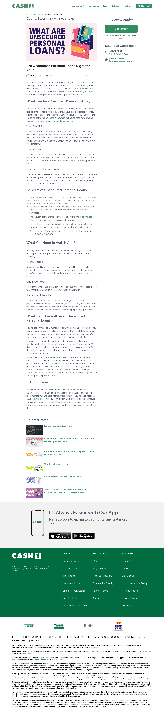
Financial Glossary (102, 576)
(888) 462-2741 (57, 660)
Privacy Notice (130, 590)
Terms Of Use (129, 605)
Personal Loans (71, 561)
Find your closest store (120, 61)
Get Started (121, 28)
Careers (126, 568)
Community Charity (102, 583)
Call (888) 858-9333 (118, 54)
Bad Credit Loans (72, 598)
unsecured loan (36, 399)
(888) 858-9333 (120, 637)
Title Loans (69, 576)
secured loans (56, 270)
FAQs (95, 561)
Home (28, 14)
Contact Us (128, 576)
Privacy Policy (129, 598)
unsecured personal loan (62, 121)
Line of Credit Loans (74, 590)
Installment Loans (72, 583)
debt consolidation (78, 85)
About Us (127, 561)
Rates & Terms (100, 590)
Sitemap (96, 598)
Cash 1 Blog (37, 14)
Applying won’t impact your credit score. (121, 36)
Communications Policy (134, 583)
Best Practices (40, 566)
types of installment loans (50, 357)
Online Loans (70, 568)
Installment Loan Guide (75, 605)
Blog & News (99, 568)
